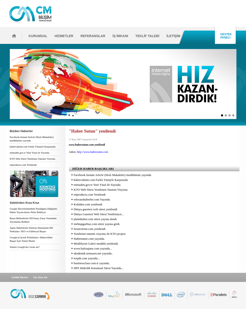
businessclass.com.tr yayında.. (92, 263)
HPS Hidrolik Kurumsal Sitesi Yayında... (99, 268)
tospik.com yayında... (87, 258)
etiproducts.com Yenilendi (23, 164)
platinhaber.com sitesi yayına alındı (95, 219)
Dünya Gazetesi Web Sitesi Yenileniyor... (99, 214)
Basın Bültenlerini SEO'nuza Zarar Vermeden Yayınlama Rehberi (33, 220)
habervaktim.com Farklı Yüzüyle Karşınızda (33, 146)
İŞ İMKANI (120, 36)
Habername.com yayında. (89, 238)
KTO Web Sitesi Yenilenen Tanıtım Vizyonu (32, 158)
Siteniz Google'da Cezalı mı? (25, 247)
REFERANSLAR (93, 36)
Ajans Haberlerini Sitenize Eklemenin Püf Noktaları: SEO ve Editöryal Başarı (31, 229)
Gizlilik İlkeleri (19, 277)
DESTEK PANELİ (225, 36)
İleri (237, 84)
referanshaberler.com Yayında (92, 199)
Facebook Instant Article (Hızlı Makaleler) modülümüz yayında (32, 139)
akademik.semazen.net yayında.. (93, 253)
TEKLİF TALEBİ (147, 36)
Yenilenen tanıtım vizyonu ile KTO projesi (100, 233)
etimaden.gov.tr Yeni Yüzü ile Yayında (29, 152)
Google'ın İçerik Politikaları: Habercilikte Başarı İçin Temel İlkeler (31, 239)
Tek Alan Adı (40, 277)
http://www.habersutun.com (92, 152)
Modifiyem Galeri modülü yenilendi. (96, 243)
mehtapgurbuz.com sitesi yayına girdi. (97, 224)
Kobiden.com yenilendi (88, 204)
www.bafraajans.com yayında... (93, 248)
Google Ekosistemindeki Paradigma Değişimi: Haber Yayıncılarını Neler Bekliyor (33, 210)
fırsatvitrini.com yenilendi (90, 229)
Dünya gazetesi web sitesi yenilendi (95, 209)
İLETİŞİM (173, 36)
